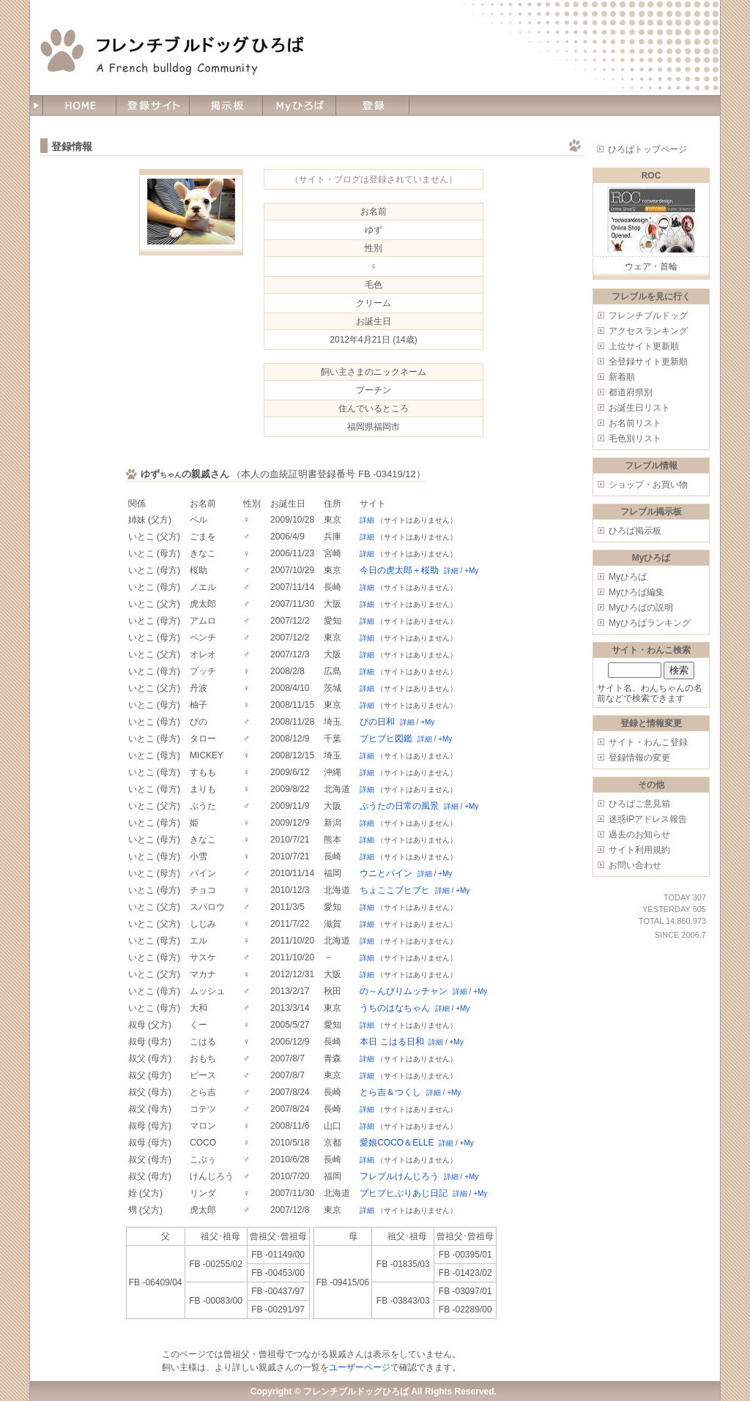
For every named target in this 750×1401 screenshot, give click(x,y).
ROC (651, 176)
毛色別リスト (635, 438)
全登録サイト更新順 (648, 361)
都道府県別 (631, 392)
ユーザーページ (359, 1367)
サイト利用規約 (639, 850)
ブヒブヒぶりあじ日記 (404, 1193)
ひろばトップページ (647, 149)
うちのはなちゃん (395, 1008)
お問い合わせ (635, 865)
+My (471, 571)
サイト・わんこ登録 (648, 742)
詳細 (367, 520)
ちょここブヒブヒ (395, 890)
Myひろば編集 (636, 592)
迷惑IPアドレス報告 (648, 819)
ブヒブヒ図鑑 (386, 738)
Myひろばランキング (650, 623)
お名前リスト (635, 423)
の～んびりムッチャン (404, 991)
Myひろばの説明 (641, 607)
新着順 (622, 377)
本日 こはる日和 (391, 1041)
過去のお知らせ (639, 834)
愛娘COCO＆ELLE (397, 1142)
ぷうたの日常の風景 (399, 806)
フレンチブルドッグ (648, 315)
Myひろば (628, 577)
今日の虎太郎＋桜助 (399, 570)
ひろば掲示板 (635, 531)
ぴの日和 (377, 722)
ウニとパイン (386, 873)
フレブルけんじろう (399, 1176)
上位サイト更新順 (644, 346)
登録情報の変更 (639, 757)
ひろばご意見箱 (639, 804)
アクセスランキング (648, 331)
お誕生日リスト (639, 408)
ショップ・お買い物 (648, 484)
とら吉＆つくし (390, 1092)
